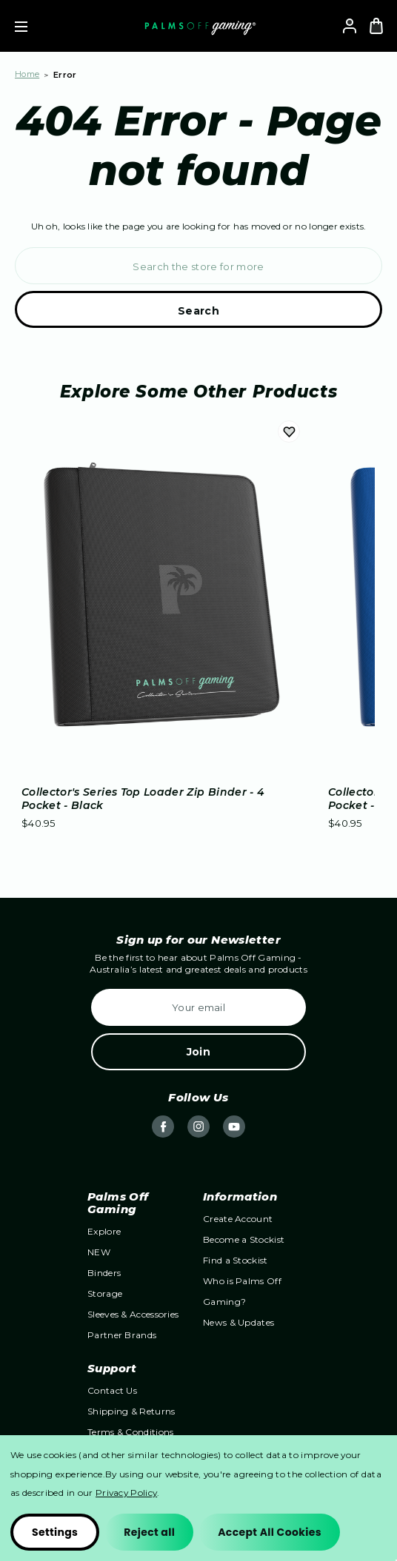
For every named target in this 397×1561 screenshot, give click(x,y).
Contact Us (112, 1390)
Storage (104, 1293)
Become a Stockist (243, 1239)
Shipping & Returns (131, 1411)
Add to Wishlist (289, 432)
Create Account (238, 1218)
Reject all (149, 1532)
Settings (55, 1532)
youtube (234, 1126)
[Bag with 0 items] (376, 26)
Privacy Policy (126, 1492)
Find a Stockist (235, 1260)
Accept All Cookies (269, 1532)
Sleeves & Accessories (133, 1314)
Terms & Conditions (130, 1431)
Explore (104, 1231)
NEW (98, 1252)
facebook (163, 1126)
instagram (198, 1126)
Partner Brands (121, 1334)
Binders (104, 1272)
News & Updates (238, 1322)
